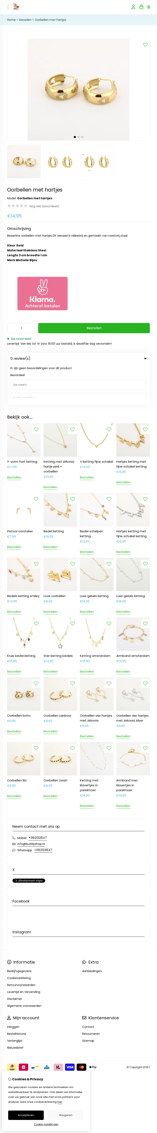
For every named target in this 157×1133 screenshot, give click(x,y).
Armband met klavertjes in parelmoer (127, 745)
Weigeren (65, 1115)
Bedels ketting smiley (23, 556)
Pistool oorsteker (20, 491)
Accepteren (26, 1115)
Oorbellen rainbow (57, 675)
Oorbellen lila (17, 740)
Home (11, 20)
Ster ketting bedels (58, 616)
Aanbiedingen (92, 931)
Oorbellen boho (19, 675)
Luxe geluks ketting (94, 556)
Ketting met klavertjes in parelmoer (89, 745)
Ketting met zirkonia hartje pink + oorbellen (59, 426)
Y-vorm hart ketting (22, 421)
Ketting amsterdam (95, 616)
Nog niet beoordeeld (44, 206)
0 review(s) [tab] (78, 358)
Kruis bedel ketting (21, 616)
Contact (88, 987)
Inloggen (13, 987)
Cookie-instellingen (46, 1124)
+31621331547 (38, 798)
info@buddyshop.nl (31, 804)
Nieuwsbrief (15, 1008)
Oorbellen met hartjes (50, 20)
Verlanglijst (14, 1001)
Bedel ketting (54, 491)
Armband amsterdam (133, 616)
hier (59, 1102)
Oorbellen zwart (56, 740)
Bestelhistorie (16, 994)
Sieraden (25, 20)
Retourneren (91, 994)
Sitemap (88, 1001)
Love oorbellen (55, 556)
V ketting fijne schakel (96, 421)
